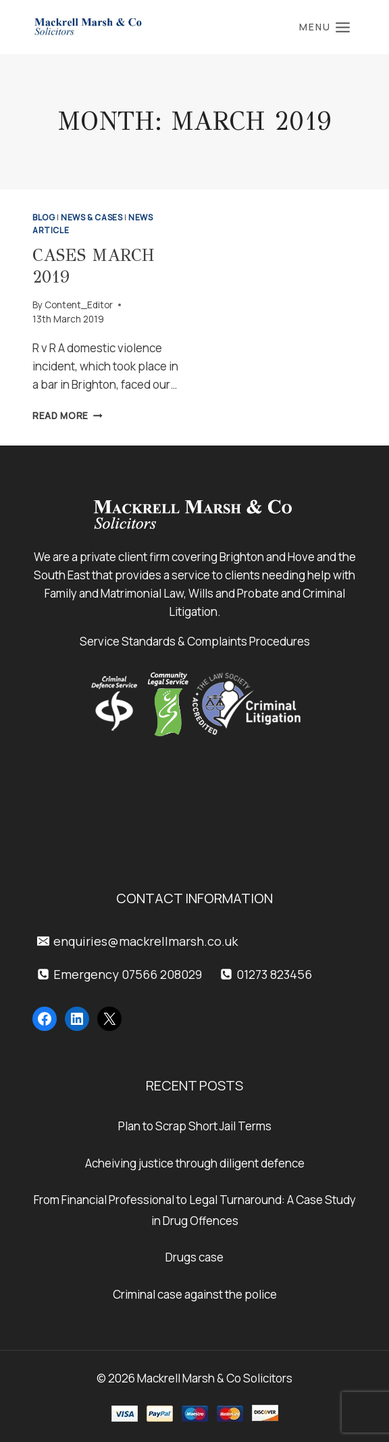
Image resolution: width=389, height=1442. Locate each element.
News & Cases (91, 217)
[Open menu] (325, 27)
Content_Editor (79, 305)
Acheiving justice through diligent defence (195, 1163)
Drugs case (194, 1257)
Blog (43, 217)
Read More (67, 416)
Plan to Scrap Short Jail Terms (194, 1126)
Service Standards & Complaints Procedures (195, 641)
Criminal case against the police (195, 1294)
